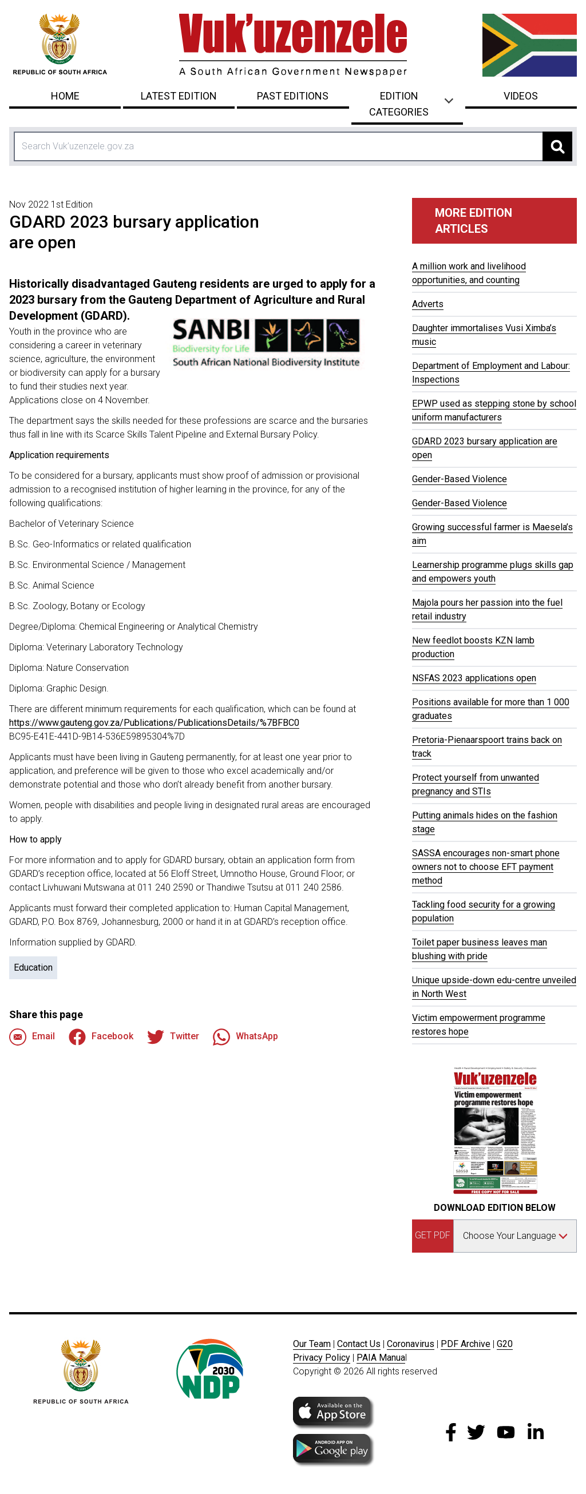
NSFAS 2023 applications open (474, 678)
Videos (521, 96)
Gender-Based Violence (459, 479)
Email (32, 1037)
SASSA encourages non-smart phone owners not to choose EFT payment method (486, 867)
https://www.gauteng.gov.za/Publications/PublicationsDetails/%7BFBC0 (154, 722)
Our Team (312, 1343)
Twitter (173, 1037)
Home (65, 96)
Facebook (101, 1037)
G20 (505, 1343)
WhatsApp (245, 1037)
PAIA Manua (381, 1357)
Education (33, 967)
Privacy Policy (321, 1357)
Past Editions (292, 96)
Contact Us (359, 1343)
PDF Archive (465, 1343)
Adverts (428, 304)
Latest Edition (179, 96)
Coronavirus (410, 1343)
